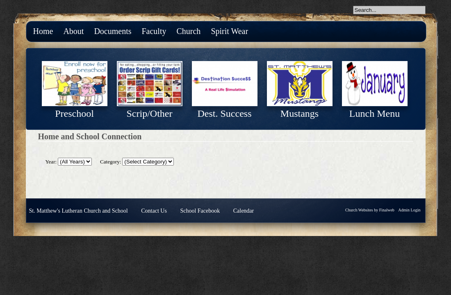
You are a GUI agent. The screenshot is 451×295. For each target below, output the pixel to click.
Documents (112, 31)
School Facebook (200, 211)
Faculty (153, 31)
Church (188, 31)
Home (43, 31)
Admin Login (409, 210)
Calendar (243, 211)
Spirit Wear (229, 31)
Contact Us (154, 211)
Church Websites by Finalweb (369, 210)
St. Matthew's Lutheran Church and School (78, 211)
